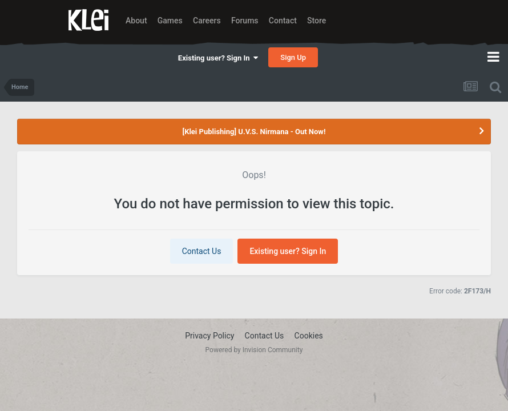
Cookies (309, 335)
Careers (207, 20)
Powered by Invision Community (254, 350)
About (136, 20)
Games (170, 20)
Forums (245, 20)
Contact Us (201, 251)
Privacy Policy (209, 335)
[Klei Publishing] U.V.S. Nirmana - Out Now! (254, 131)
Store (316, 20)
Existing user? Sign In (218, 58)
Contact (283, 20)
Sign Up (293, 57)
